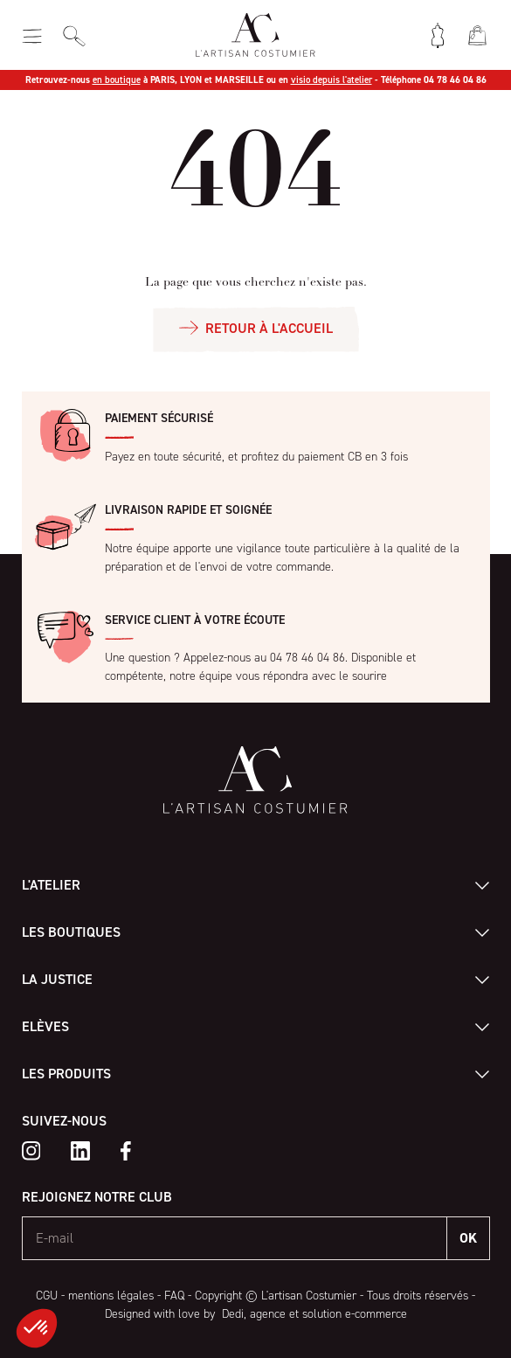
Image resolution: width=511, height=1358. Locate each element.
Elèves (45, 1026)
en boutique (117, 80)
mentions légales (111, 1295)
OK (468, 1238)
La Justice (57, 979)
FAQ (174, 1295)
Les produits (66, 1073)
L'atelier (51, 885)
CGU (47, 1295)
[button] (37, 1328)
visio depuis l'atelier (331, 80)
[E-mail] (235, 1238)
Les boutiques (71, 932)
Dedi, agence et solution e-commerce (312, 1314)
